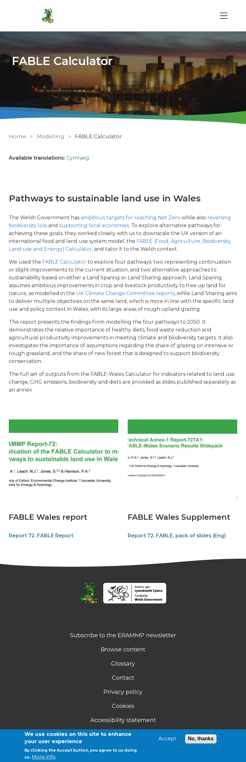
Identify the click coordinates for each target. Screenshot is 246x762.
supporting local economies (94, 225)
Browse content (123, 649)
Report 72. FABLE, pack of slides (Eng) (177, 536)
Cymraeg (78, 158)
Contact (123, 677)
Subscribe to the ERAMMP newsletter (123, 635)
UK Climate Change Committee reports (125, 293)
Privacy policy (123, 691)
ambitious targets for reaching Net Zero (130, 218)
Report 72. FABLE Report (41, 536)
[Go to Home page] (47, 16)
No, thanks (201, 738)
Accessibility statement (123, 720)
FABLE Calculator (64, 262)
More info (44, 757)
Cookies (123, 706)
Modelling (51, 136)
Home (17, 136)
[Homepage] (123, 594)
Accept (167, 739)
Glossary (123, 663)
